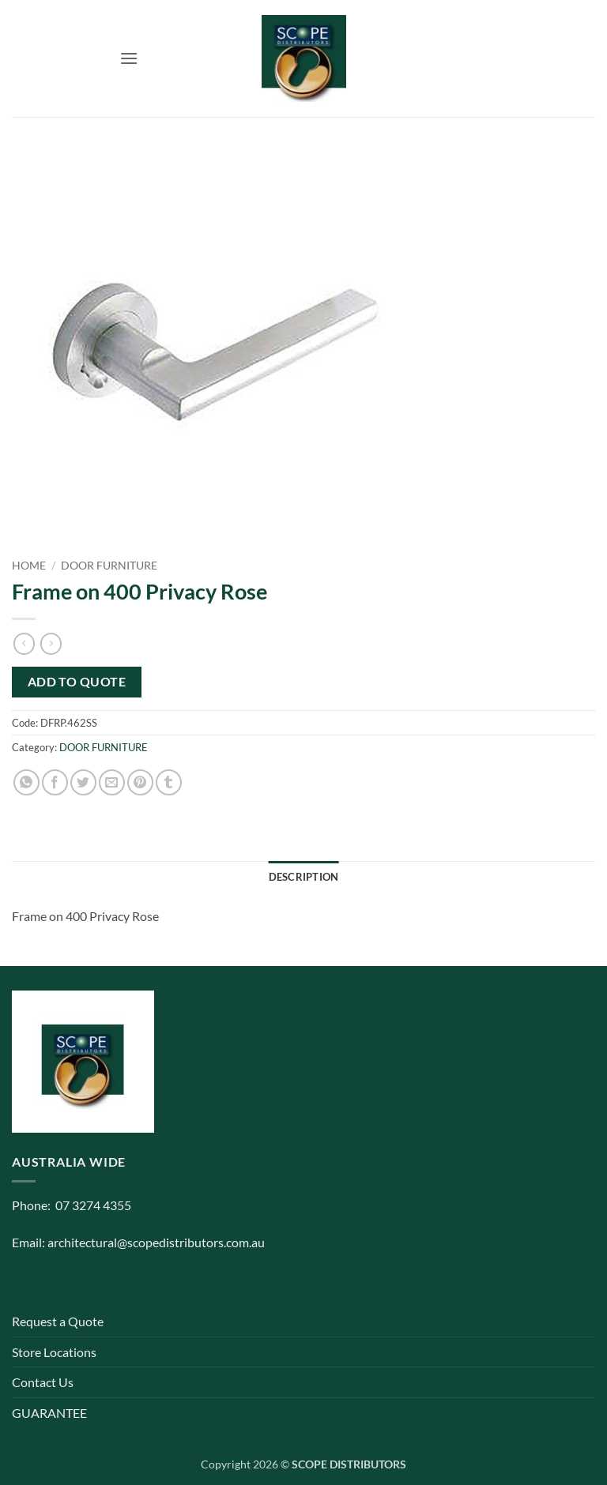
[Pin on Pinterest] (140, 782)
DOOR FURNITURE (109, 565)
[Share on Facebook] (55, 782)
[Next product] (24, 644)
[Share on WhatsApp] (26, 782)
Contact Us (43, 1381)
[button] (128, 58)
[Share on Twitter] (83, 782)
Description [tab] (304, 876)
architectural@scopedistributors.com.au (156, 1242)
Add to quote (77, 682)
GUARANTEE (49, 1412)
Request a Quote (58, 1321)
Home (29, 565)
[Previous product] (51, 644)
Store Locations (54, 1351)
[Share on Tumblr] (169, 782)
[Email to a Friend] (112, 782)
